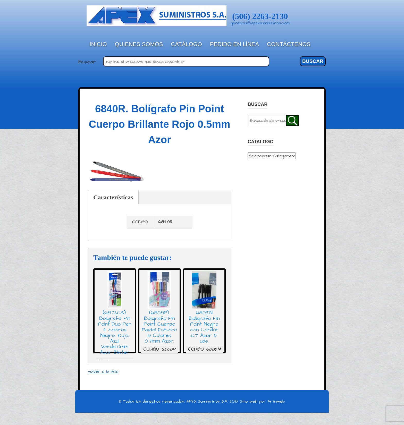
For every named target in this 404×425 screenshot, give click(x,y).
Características (113, 197)
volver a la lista (103, 371)
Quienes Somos (139, 44)
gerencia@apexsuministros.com (260, 23)
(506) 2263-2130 (260, 16)
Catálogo (186, 44)
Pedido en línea (234, 44)
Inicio (98, 44)
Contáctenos (288, 44)
